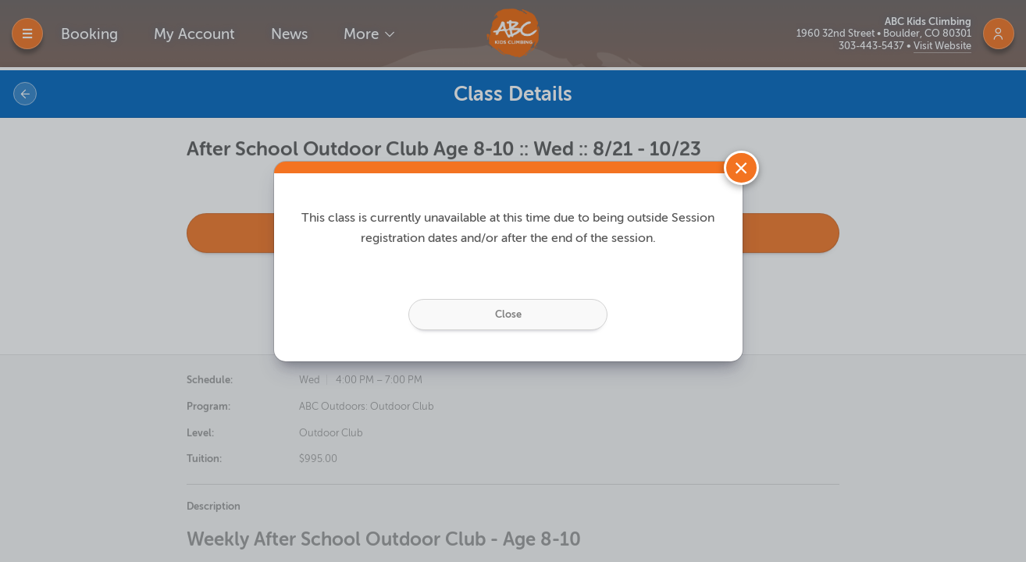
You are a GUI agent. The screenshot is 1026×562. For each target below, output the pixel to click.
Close (508, 306)
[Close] (741, 160)
